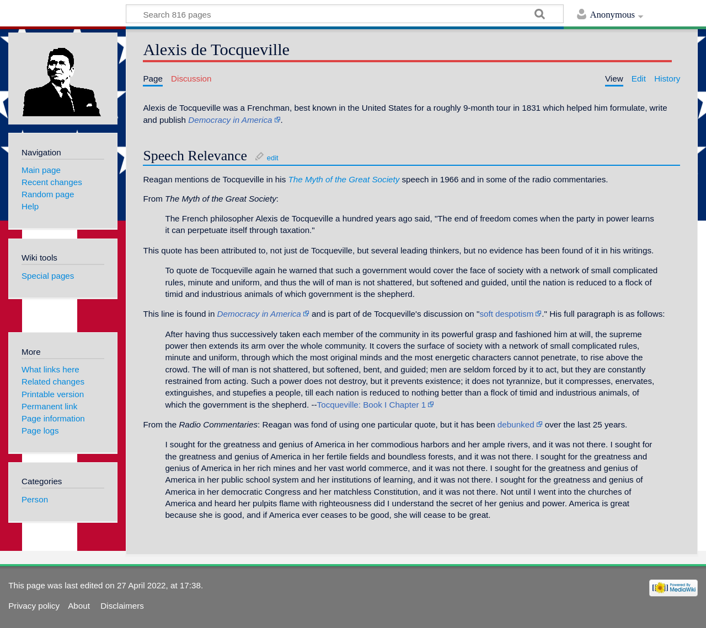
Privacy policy (34, 605)
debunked (516, 424)
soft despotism (506, 313)
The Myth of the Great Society (344, 179)
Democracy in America (230, 119)
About (80, 605)
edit (273, 158)
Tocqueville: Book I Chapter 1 (371, 404)
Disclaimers (121, 605)
